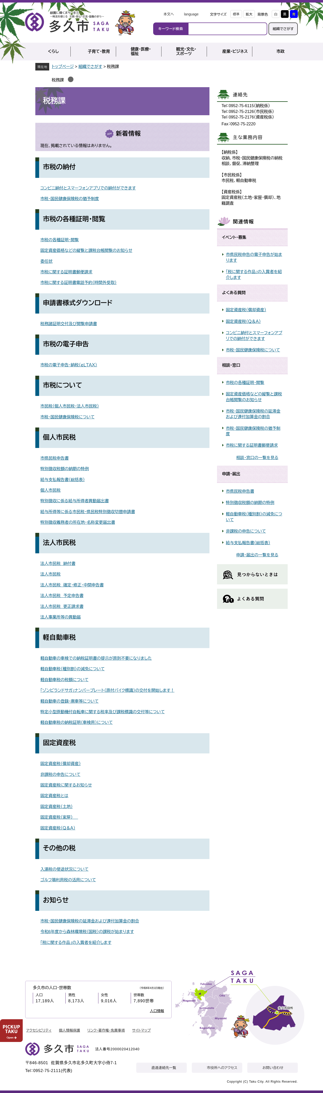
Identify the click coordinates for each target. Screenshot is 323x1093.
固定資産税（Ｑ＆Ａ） (57, 828)
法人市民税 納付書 (57, 563)
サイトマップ (141, 1030)
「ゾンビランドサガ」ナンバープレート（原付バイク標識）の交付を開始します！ (107, 690)
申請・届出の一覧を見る (257, 555)
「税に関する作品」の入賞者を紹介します (76, 942)
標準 (236, 14)
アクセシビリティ (38, 1030)
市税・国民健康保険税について (67, 417)
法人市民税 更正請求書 (62, 606)
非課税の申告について (60, 774)
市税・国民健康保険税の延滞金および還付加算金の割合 (89, 921)
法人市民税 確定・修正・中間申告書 (72, 585)
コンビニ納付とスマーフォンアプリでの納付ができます (88, 188)
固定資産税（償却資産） (60, 764)
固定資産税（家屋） (59, 817)
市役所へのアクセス (222, 1068)
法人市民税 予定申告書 (62, 595)
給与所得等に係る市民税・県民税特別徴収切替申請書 (87, 512)
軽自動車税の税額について (64, 680)
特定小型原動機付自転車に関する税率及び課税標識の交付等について (102, 712)
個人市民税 (50, 490)
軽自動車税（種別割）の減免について (72, 669)
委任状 (46, 261)
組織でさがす (283, 29)
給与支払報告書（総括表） (62, 480)
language (191, 14)
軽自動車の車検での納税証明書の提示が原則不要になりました (96, 658)
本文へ (168, 14)
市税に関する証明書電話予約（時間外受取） (78, 282)
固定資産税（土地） (56, 806)
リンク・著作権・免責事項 (106, 1030)
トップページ (63, 66)
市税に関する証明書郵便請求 (66, 272)
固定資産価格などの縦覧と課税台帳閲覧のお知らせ (86, 250)
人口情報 (157, 1011)
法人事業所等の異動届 (60, 617)
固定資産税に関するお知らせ (66, 785)
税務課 (58, 80)
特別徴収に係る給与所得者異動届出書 (74, 501)
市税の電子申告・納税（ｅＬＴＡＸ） (68, 365)
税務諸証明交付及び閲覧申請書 (68, 324)
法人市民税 (50, 574)
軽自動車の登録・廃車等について (69, 701)
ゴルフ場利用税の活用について (68, 880)
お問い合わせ (272, 1068)
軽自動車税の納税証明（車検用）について (76, 722)
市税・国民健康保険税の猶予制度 (69, 199)
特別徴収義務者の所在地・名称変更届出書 (77, 522)
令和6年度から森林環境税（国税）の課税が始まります (87, 932)
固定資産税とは (54, 796)
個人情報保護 (69, 1030)
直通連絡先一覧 (163, 1068)
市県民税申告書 (54, 458)
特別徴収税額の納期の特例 (64, 469)
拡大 (249, 14)
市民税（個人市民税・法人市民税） (69, 406)
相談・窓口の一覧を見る (257, 458)
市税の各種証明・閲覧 (59, 240)
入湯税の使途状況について (64, 869)
